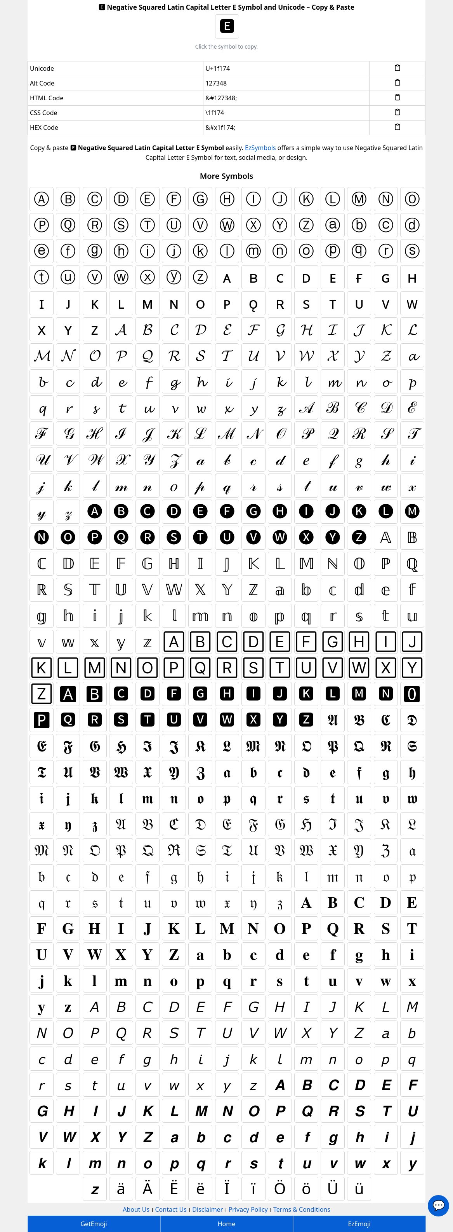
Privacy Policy (248, 1209)
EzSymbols (260, 147)
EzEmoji (359, 1224)
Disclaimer (207, 1209)
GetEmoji (93, 1224)
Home (227, 1224)
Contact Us (170, 1209)
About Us (136, 1209)
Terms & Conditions (301, 1209)
